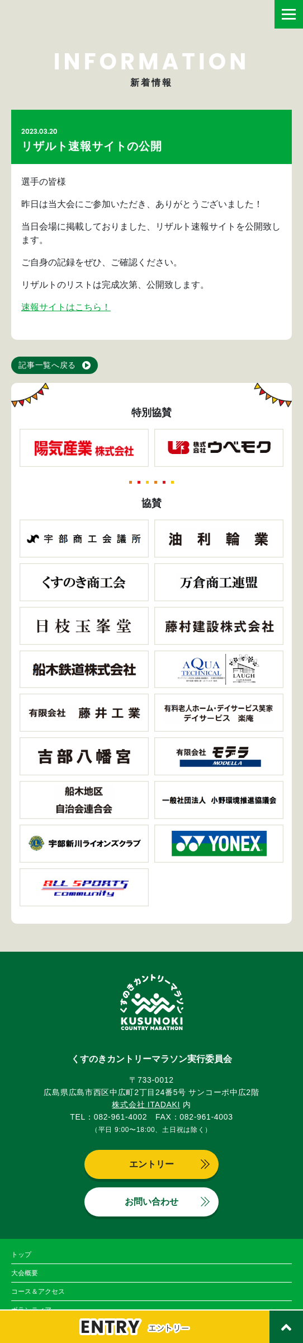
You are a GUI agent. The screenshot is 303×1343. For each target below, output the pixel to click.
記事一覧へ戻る (47, 365)
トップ (21, 1254)
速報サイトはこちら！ (66, 307)
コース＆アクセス (38, 1291)
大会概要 (24, 1273)
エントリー (151, 1164)
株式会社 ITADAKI (146, 1104)
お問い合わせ (151, 1201)
